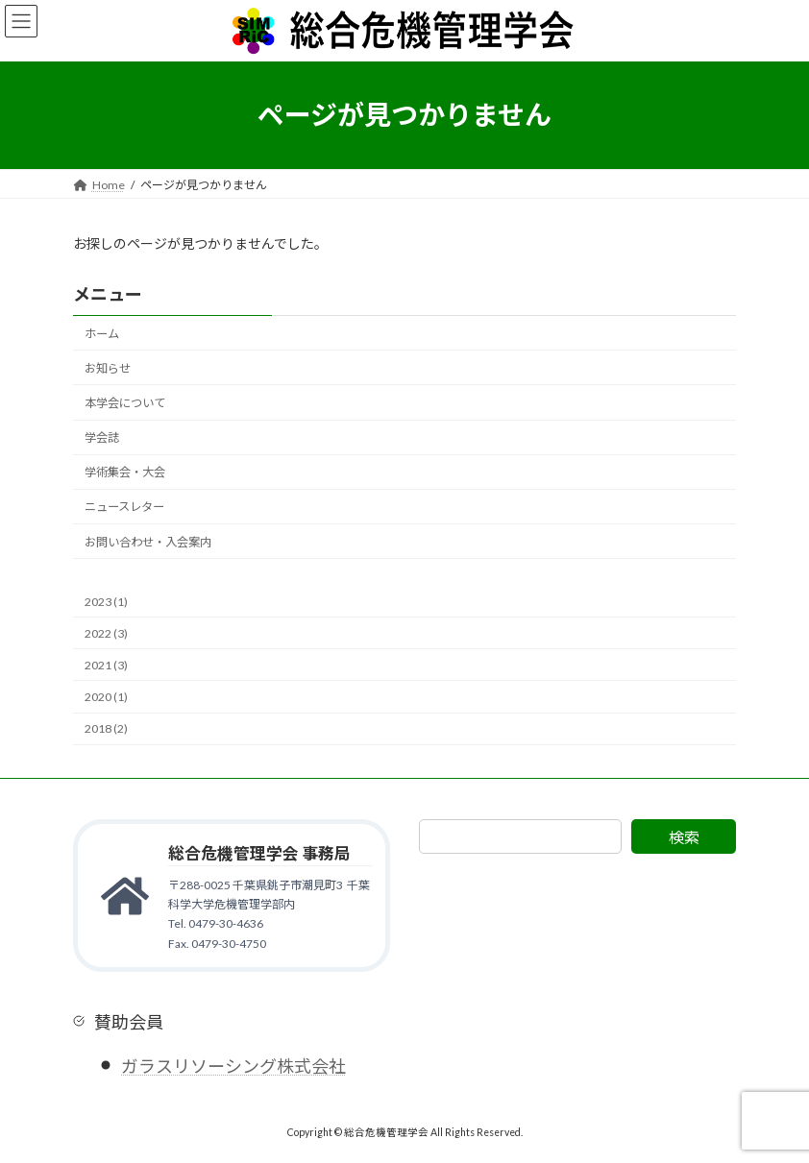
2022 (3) (106, 633)
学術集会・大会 (125, 472)
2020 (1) (106, 697)
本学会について (125, 403)
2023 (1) (106, 601)
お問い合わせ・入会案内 (148, 541)
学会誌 (102, 437)
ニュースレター (124, 506)
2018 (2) (106, 728)
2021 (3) (106, 665)
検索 (684, 837)
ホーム (102, 334)
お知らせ (108, 368)
